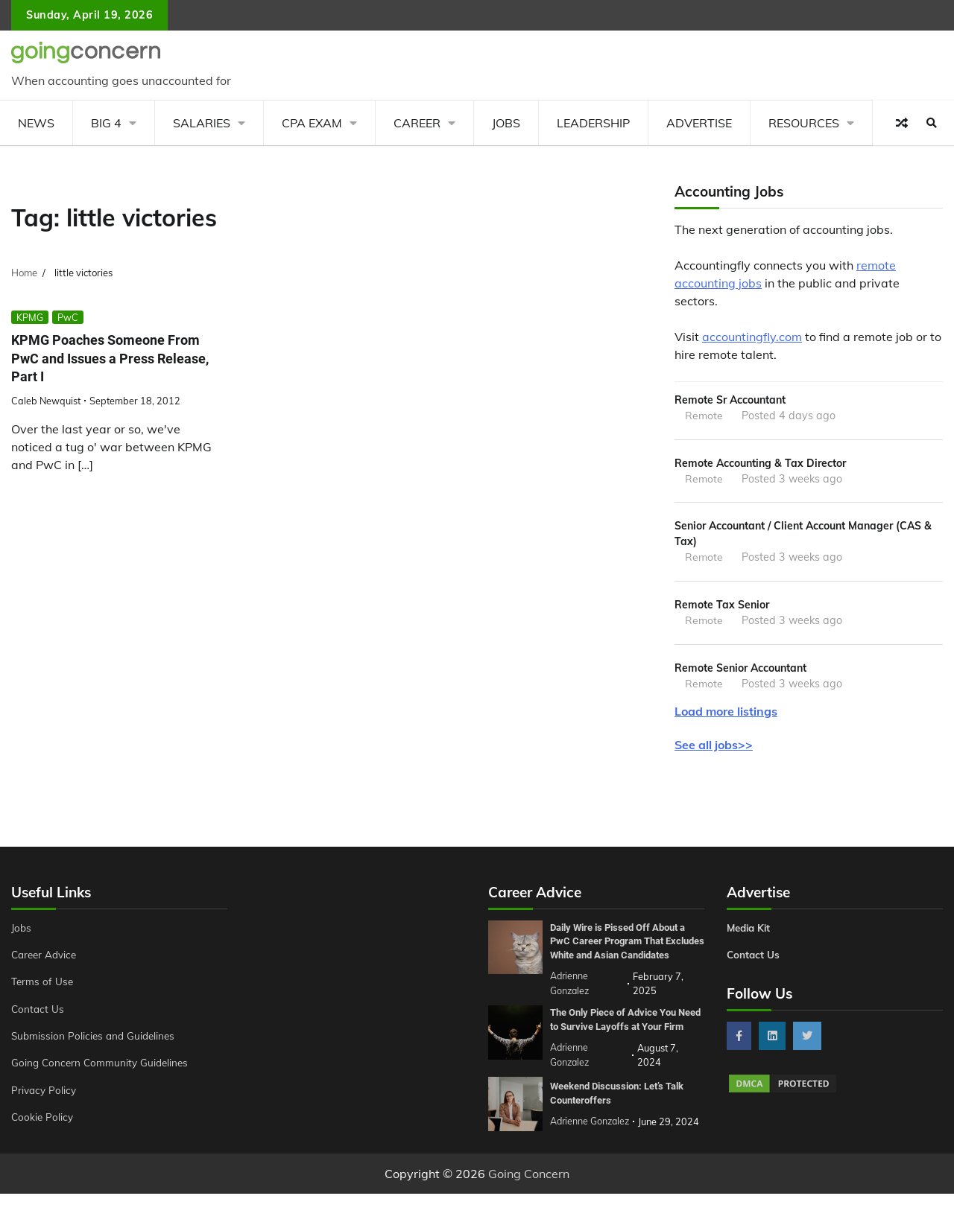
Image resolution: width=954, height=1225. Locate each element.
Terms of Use (43, 987)
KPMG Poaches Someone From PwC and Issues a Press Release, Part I (111, 358)
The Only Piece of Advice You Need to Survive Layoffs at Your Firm (625, 1044)
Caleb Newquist (45, 401)
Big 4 (106, 122)
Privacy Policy (45, 1096)
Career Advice (46, 960)
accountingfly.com (752, 336)
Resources (803, 122)
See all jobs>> (714, 750)
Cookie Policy (43, 1123)
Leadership (593, 122)
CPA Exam (312, 122)
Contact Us (38, 1015)
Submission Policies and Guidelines (96, 1042)
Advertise (699, 122)
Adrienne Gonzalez (591, 1153)
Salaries (201, 122)
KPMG (29, 317)
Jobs (506, 122)
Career (417, 122)
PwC (67, 317)
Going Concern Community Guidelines (103, 1068)
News (36, 122)
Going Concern (528, 1204)
